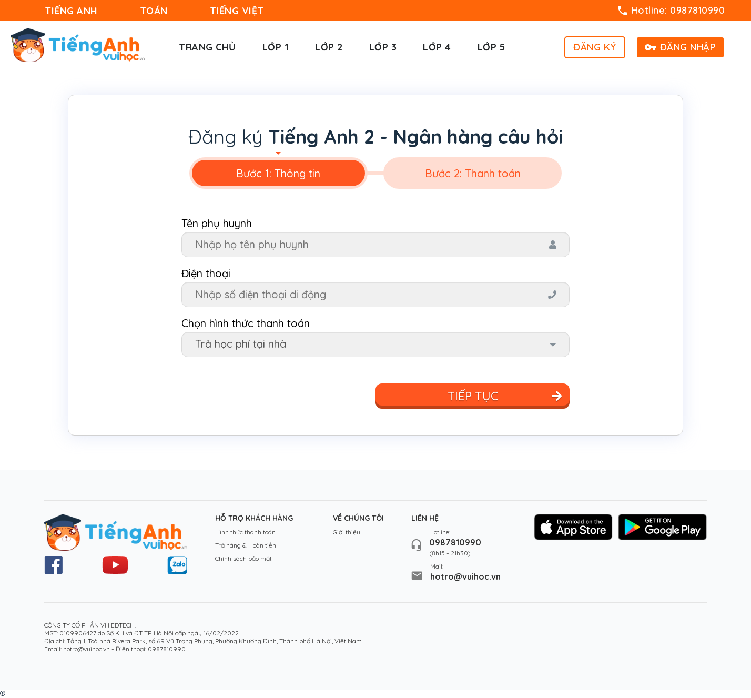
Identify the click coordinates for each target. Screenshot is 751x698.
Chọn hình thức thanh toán (245, 323)
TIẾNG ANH (71, 11)
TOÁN (154, 11)
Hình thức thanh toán (245, 532)
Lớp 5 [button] (491, 47)
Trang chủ (207, 47)
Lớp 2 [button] (329, 47)
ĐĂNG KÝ (594, 47)
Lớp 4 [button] (437, 47)
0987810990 (455, 542)
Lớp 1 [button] (275, 47)
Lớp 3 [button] (383, 47)
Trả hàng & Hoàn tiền (245, 545)
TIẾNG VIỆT (237, 11)
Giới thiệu (346, 532)
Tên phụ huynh (216, 223)
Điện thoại (205, 273)
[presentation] (278, 173)
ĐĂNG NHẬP (680, 47)
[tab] (278, 173)
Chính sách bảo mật (243, 558)
